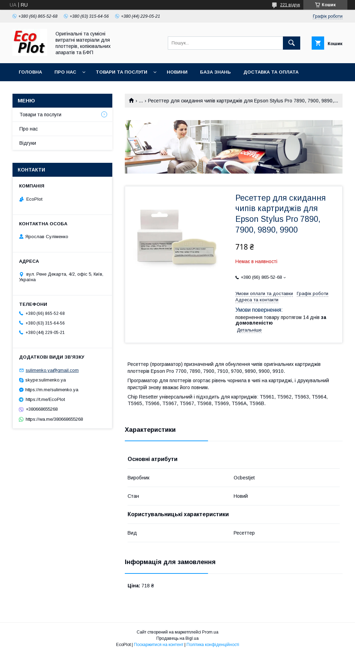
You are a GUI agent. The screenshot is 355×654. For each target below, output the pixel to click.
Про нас (65, 72)
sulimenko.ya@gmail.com (52, 370)
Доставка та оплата (270, 72)
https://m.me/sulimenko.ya (51, 389)
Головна (30, 72)
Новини (177, 72)
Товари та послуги (121, 72)
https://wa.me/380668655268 (54, 419)
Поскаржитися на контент (158, 644)
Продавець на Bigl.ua (177, 638)
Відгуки (27, 143)
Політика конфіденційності (213, 644)
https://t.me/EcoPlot (45, 399)
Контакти (32, 90)
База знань (215, 72)
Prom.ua (210, 632)
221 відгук (290, 4)
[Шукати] (291, 43)
